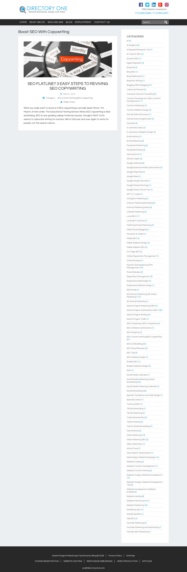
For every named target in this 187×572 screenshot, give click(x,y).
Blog (69, 22)
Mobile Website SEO (136, 247)
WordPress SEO (134, 510)
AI (127, 41)
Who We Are (55, 22)
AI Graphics (132, 45)
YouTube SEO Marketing (137, 532)
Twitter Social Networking (138, 426)
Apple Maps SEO (134, 63)
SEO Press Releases (136, 348)
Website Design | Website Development (145, 475)
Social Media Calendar (137, 375)
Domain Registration (47, 561)
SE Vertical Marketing (136, 301)
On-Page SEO (133, 252)
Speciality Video (134, 400)
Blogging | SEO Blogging (137, 85)
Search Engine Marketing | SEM (141, 306)
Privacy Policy (115, 556)
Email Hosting (133, 137)
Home (23, 22)
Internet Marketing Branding (140, 203)
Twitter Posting (134, 422)
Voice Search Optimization (139, 453)
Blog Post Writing (134, 81)
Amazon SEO (133, 59)
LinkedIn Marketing (135, 212)
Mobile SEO (132, 238)
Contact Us (102, 22)
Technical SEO (133, 404)
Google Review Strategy (138, 185)
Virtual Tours (132, 448)
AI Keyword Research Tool (138, 50)
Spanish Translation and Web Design (143, 395)
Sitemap (130, 556)
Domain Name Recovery (138, 114)
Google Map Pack (134, 172)
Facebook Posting (135, 150)
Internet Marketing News (138, 207)
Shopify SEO (132, 362)
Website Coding (134, 462)
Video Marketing (134, 435)
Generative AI (133, 154)
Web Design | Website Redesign (141, 457)
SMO (129, 370)
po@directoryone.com (93, 568)
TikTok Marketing (134, 413)
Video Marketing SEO (136, 440)
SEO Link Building (134, 344)
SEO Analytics (133, 332)
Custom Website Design (138, 110)
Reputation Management (138, 277)
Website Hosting (134, 496)
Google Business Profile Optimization (143, 168)
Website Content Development (141, 466)
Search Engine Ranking (137, 315)
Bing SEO (131, 72)
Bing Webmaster (134, 76)
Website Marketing (135, 505)
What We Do (37, 22)
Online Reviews (134, 261)
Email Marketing (134, 141)
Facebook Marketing (136, 145)
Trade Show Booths (135, 417)
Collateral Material (135, 90)
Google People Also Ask (137, 181)
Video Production (127, 561)
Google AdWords (134, 163)
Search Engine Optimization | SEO (142, 310)
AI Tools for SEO (134, 54)
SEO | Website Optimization (139, 328)
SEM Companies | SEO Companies (142, 324)
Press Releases (134, 272)
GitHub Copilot (133, 159)
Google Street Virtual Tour (138, 190)
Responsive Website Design (139, 285)
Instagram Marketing (136, 199)
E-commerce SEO (135, 128)
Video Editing (133, 431)
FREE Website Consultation (154, 9)
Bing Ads (131, 67)
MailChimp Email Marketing (139, 225)
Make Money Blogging (137, 230)
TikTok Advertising (135, 409)
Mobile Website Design (137, 243)
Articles (147, 561)
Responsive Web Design (137, 281)
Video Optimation (135, 444)
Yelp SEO (131, 519)
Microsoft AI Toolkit (135, 234)
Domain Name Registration (139, 119)
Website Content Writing (138, 471)
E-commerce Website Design (140, 132)
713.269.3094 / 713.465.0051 (152, 13)
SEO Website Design (136, 357)
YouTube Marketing (135, 523)
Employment (83, 22)
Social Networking (135, 391)
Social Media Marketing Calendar (142, 386)
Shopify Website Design (137, 366)
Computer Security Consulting (140, 94)
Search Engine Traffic (136, 319)
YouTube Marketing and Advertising (143, 527)
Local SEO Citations (136, 221)
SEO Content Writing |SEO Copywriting (75, 98)
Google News (133, 176)
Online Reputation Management (141, 256)
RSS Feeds (131, 290)
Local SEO (131, 216)
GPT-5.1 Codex (133, 194)
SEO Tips (131, 353)
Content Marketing (135, 106)
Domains (131, 123)
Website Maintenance (137, 501)
